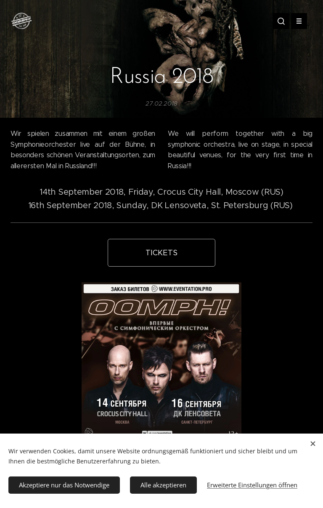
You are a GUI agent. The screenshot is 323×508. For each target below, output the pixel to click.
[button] (281, 21)
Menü (296, 21)
